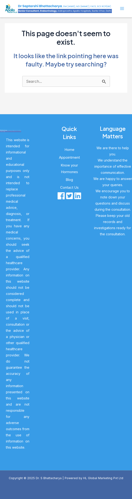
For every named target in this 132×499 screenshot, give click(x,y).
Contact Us (69, 187)
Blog (69, 179)
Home (69, 149)
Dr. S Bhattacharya (49, 478)
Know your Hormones (69, 168)
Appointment (69, 157)
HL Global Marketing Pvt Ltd (103, 478)
